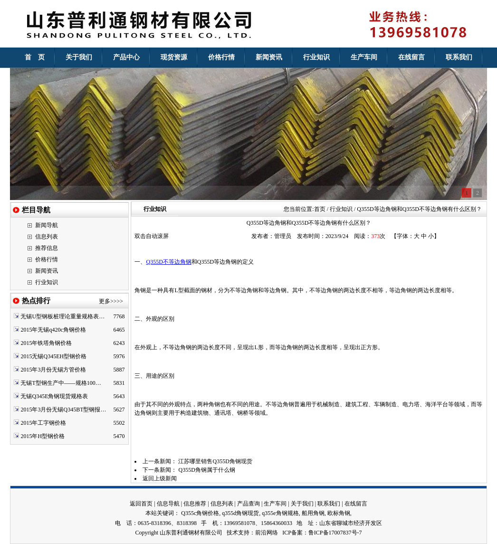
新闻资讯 (46, 270)
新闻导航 (46, 225)
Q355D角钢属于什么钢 (206, 470)
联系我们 (328, 503)
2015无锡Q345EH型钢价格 (53, 356)
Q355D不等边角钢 (168, 261)
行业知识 (46, 282)
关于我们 (302, 503)
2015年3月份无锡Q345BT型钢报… (63, 409)
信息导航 (168, 503)
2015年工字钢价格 (43, 423)
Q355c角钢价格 (200, 513)
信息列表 (46, 236)
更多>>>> (111, 301)
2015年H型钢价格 (42, 436)
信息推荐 (194, 503)
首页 (319, 209)
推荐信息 (46, 248)
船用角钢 (313, 513)
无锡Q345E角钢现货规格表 (54, 396)
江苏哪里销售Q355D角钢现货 (215, 461)
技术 (232, 532)
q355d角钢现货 (240, 513)
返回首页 (141, 503)
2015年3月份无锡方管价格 (53, 369)
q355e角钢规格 (280, 513)
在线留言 (355, 503)
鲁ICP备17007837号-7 (335, 532)
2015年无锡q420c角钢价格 (53, 329)
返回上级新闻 (160, 478)
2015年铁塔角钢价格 (46, 343)
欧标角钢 (338, 513)
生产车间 (275, 503)
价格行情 (46, 259)
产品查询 (248, 503)
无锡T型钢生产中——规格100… (60, 383)
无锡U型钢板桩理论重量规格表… (62, 316)
